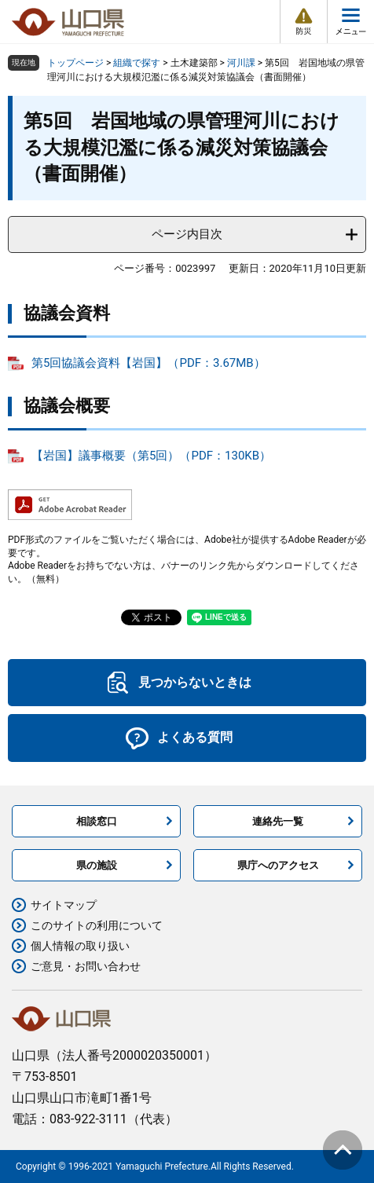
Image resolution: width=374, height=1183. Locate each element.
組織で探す (136, 62)
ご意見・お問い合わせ (86, 966)
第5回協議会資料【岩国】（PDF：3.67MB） (148, 363)
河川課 (241, 62)
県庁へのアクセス (278, 865)
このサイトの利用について (97, 925)
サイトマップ (64, 905)
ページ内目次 (187, 234)
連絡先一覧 (277, 821)
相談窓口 (96, 821)
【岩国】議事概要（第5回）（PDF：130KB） (151, 456)
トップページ (75, 62)
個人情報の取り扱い (80, 945)
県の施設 (96, 865)
